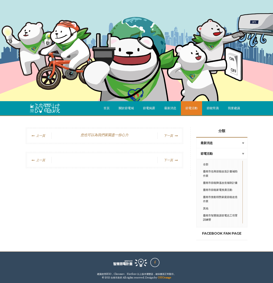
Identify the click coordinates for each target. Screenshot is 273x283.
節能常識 (213, 108)
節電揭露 (149, 108)
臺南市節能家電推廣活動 (217, 190)
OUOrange (164, 277)
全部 (205, 164)
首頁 (107, 108)
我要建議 (234, 108)
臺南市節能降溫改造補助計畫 (220, 182)
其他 (205, 208)
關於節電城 (126, 108)
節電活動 (191, 108)
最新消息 (170, 108)
